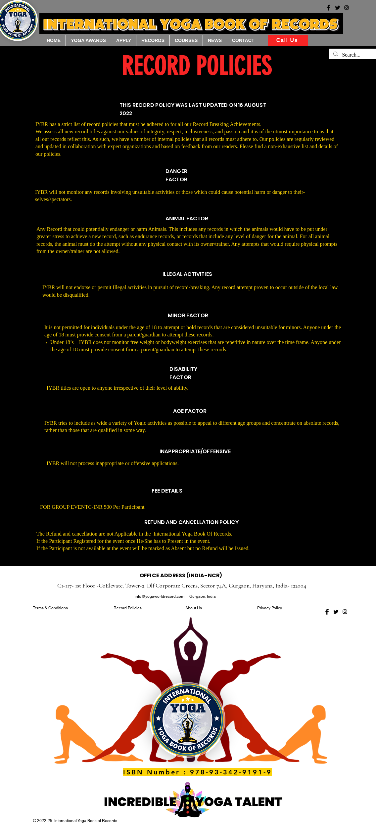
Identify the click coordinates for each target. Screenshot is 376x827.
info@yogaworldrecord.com (159, 596)
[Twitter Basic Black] (336, 612)
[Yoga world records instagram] (347, 8)
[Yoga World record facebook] (329, 8)
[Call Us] (288, 40)
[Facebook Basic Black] (327, 612)
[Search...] (355, 55)
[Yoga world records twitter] (338, 8)
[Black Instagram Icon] (345, 612)
